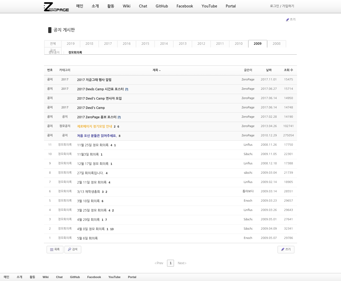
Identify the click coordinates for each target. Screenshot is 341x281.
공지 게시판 (64, 30)
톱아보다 (247, 191)
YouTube (114, 277)
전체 (53, 43)
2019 (71, 43)
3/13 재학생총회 (89, 191)
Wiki (46, 277)
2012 (201, 43)
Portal (132, 277)
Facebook (94, 277)
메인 (6, 277)
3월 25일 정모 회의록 (92, 210)
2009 (258, 43)
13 (111, 229)
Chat (59, 277)
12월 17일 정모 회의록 (93, 163)
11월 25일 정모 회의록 (93, 145)
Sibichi (248, 154)
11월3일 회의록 (88, 154)
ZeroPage (248, 79)
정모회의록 (75, 52)
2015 (145, 43)
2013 (182, 43)
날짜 (269, 70)
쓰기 (290, 20)
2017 (108, 43)
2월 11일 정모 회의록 (92, 182)
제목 (157, 70)
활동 (32, 277)
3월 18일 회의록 (88, 201)
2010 (238, 43)
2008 (277, 43)
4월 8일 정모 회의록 (91, 229)
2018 (89, 43)
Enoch (248, 200)
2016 (127, 43)
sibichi (248, 172)
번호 (50, 70)
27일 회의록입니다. (91, 173)
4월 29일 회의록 (88, 219)
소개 (19, 277)
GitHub (75, 277)
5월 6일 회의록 (87, 238)
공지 (53, 50)
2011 (220, 43)
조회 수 (288, 70)
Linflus (248, 144)
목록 (54, 249)
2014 (164, 43)
